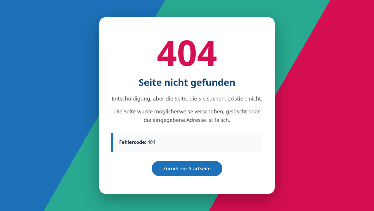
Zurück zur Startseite (187, 168)
